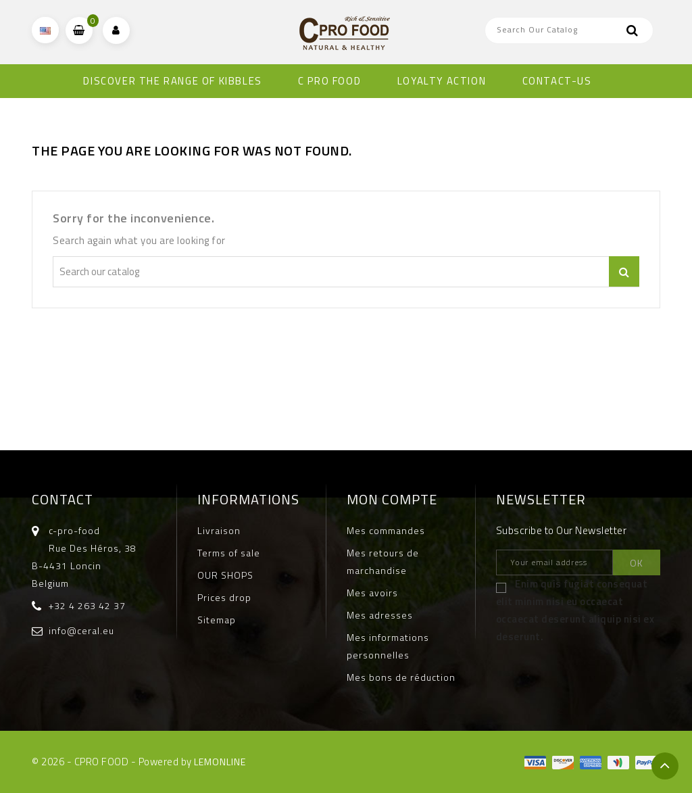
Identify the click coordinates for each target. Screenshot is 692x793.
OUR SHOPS (225, 575)
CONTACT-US (557, 81)
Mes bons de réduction (401, 677)
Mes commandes (386, 530)
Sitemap (216, 619)
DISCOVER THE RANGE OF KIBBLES (172, 81)
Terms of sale (228, 553)
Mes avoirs (372, 592)
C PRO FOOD (329, 81)
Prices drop (224, 597)
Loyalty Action (441, 81)
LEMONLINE (220, 761)
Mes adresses (380, 615)
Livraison (219, 530)
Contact (62, 499)
